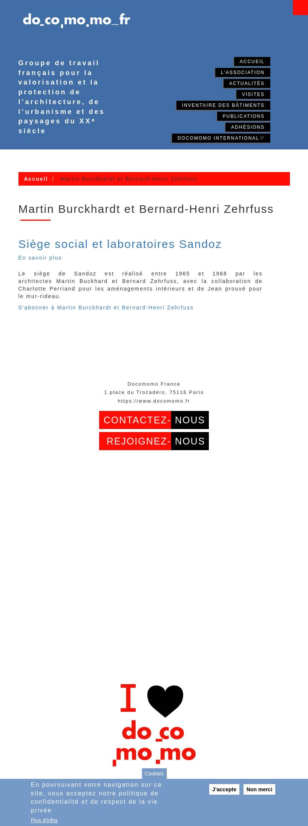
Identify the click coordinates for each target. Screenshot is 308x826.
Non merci (259, 789)
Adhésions (248, 127)
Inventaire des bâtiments (223, 105)
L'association (243, 72)
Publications (244, 116)
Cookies (154, 774)
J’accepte (224, 789)
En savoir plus (40, 258)
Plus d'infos (44, 820)
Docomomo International (221, 137)
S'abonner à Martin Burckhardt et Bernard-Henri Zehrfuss (106, 308)
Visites (253, 94)
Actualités (247, 83)
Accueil (252, 61)
